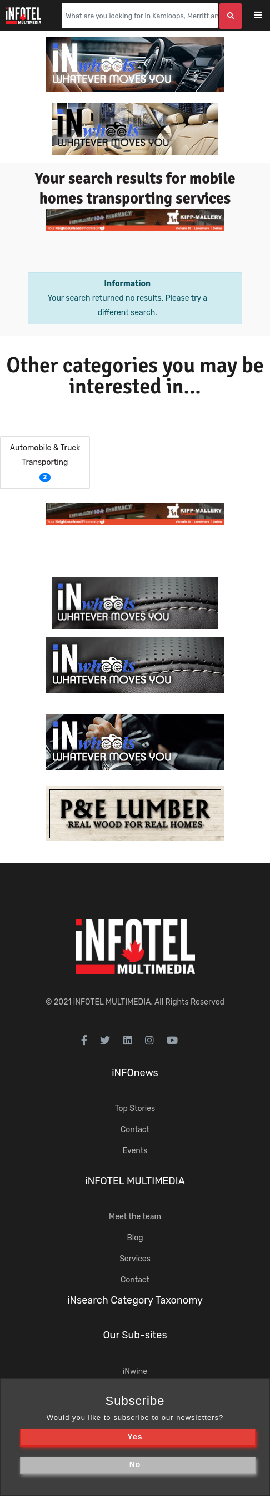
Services (135, 1259)
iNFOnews (135, 1073)
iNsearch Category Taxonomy (135, 1300)
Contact (135, 1129)
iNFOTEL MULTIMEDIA (112, 1002)
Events (135, 1150)
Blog (135, 1238)
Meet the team (135, 1216)
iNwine (135, 1371)
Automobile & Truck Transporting (45, 455)
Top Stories (135, 1108)
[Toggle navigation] (265, 16)
